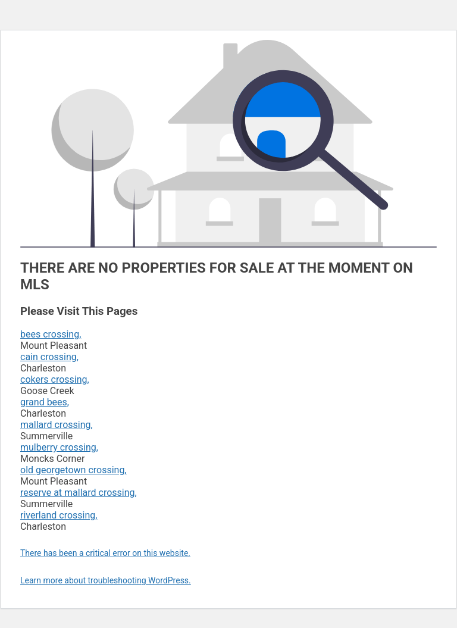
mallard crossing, (56, 424)
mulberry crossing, (59, 447)
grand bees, (44, 402)
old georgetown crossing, (73, 470)
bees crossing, (50, 334)
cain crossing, (49, 357)
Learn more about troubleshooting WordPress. (105, 580)
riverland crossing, (58, 515)
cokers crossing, (54, 379)
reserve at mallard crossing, (78, 492)
